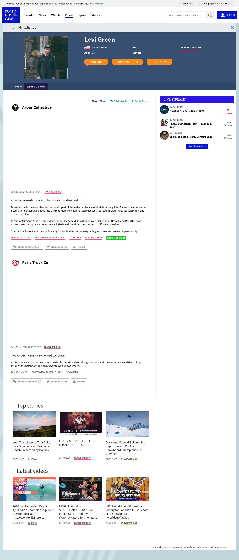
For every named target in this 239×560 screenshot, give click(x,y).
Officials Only (120, 101)
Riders (69, 15)
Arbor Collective (37, 107)
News (42, 15)
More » (96, 15)
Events (29, 15)
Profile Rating (142, 101)
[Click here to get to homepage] (14, 27)
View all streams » (197, 146)
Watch (55, 15)
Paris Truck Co (35, 262)
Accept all (187, 3)
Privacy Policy (96, 3)
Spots (82, 15)
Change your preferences (216, 3)
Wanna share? (59, 247)
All (104, 101)
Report (81, 247)
